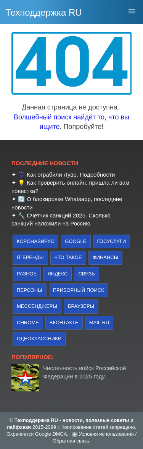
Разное (27, 274)
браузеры (81, 306)
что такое (68, 257)
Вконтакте (64, 322)
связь (86, 274)
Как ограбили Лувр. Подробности (71, 174)
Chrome (28, 322)
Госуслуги (111, 241)
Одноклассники (39, 338)
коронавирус (35, 241)
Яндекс (57, 274)
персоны (29, 290)
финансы (106, 257)
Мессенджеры (37, 306)
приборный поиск (78, 290)
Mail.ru (99, 322)
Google (75, 241)
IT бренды (30, 257)
